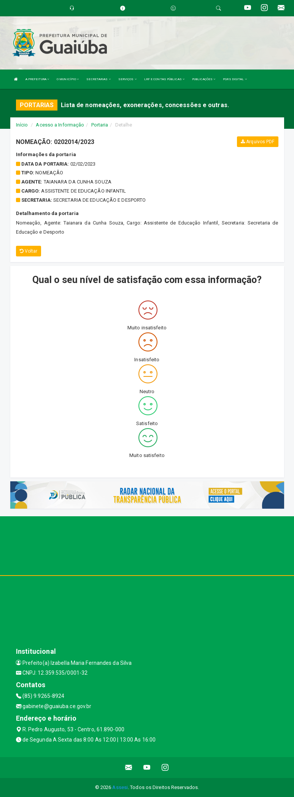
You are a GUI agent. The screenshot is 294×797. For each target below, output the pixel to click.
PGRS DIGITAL (234, 79)
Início (22, 125)
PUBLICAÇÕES (203, 79)
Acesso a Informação (60, 125)
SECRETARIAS (98, 79)
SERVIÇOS (127, 79)
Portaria (99, 125)
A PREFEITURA (37, 79)
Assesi (120, 787)
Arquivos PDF (257, 141)
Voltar (29, 251)
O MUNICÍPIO (68, 79)
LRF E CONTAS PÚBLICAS (164, 79)
